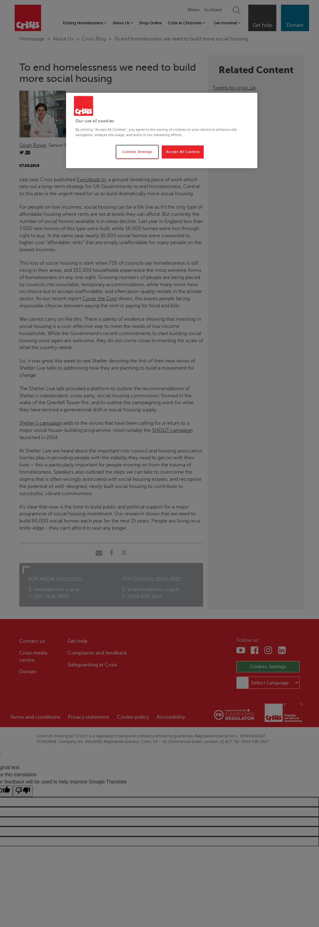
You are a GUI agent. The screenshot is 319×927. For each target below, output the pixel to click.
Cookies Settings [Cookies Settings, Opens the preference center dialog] (137, 152)
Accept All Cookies (182, 152)
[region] (161, 130)
